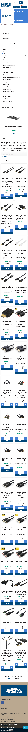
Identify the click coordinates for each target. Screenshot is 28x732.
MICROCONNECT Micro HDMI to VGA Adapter (7, 592)
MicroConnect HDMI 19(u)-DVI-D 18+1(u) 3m (21, 459)
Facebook (2, 702)
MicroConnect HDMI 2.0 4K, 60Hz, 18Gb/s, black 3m (21, 494)
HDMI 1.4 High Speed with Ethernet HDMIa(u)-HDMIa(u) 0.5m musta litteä (21, 181)
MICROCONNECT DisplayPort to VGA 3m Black (7, 426)
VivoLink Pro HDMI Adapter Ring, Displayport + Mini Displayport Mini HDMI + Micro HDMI (7, 653)
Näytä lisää (4, 156)
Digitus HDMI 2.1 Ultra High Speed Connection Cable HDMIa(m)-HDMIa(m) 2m (7, 181)
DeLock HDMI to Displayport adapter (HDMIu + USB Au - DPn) (21, 652)
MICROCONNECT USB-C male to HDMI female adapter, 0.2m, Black (21, 622)
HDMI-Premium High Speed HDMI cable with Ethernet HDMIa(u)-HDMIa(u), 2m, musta (21, 288)
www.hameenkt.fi (5, 725)
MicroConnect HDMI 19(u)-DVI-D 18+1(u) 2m (7, 459)
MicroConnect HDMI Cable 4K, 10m (7, 528)
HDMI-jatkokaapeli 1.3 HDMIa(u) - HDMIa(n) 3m (7, 287)
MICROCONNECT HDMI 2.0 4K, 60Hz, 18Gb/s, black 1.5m (7, 494)
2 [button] (14, 133)
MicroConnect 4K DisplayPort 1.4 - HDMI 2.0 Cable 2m (21, 323)
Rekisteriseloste (10, 730)
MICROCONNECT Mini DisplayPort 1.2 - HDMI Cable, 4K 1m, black (21, 593)
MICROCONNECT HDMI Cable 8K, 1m (7, 562)
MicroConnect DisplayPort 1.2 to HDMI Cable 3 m (21, 358)
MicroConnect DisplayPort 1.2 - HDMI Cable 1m (7, 358)
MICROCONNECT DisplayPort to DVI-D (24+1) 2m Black (7, 392)
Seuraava (17, 678)
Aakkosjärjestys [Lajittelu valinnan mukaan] (5, 160)
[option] (14, 121)
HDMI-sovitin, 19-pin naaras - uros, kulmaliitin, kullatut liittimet (7, 324)
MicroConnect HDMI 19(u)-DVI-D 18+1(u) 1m (21, 425)
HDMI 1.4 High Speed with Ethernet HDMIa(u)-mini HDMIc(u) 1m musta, (7, 253)
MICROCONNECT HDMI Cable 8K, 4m (21, 562)
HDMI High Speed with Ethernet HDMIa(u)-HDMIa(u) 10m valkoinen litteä (20, 253)
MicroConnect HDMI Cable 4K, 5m (21, 528)
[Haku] (17, 2)
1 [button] (13, 133)
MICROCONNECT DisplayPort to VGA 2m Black (21, 392)
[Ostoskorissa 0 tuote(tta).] (24, 7)
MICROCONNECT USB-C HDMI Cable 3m (7, 621)
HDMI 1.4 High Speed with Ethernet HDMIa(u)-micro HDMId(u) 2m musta (21, 217)
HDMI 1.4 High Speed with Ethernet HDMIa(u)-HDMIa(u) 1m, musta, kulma (7, 217)
